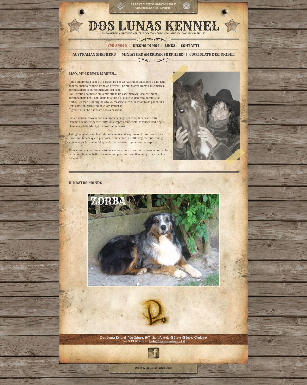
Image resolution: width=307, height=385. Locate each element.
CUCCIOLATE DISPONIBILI (212, 54)
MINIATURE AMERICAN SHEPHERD (153, 54)
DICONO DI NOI (146, 46)
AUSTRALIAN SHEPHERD (94, 54)
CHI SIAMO (117, 46)
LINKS (169, 46)
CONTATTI (190, 46)
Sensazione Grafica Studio (159, 367)
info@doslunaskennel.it (167, 341)
